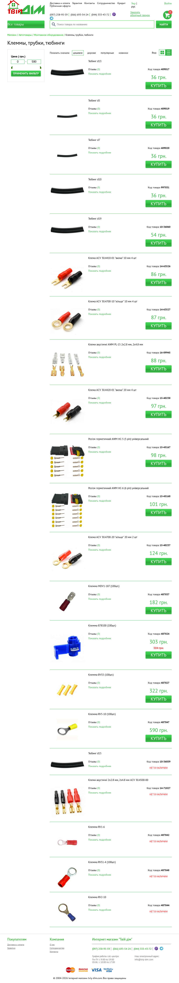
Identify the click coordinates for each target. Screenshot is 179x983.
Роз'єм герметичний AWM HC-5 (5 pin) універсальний (118, 439)
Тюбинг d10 (94, 179)
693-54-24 (79, 14)
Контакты (89, 3)
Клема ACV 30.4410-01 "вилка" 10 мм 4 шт (112, 258)
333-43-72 (100, 14)
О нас (52, 944)
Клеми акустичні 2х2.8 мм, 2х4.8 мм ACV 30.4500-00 (118, 780)
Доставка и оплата (60, 3)
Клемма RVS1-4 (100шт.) (102, 862)
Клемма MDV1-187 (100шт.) (103, 586)
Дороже (91, 52)
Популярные (107, 52)
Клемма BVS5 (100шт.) (101, 674)
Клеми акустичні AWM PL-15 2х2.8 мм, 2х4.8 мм (115, 344)
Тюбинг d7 (94, 140)
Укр (133, 3)
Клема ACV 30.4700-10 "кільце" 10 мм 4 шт (112, 301)
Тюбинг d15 (94, 753)
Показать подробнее (99, 73)
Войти (168, 3)
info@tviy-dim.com (144, 959)
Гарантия (77, 3)
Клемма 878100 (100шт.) (102, 625)
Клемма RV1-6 (96, 827)
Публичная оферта (60, 5)
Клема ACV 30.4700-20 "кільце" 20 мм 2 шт (112, 537)
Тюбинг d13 (94, 61)
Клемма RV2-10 (97, 897)
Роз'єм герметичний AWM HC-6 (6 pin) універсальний (118, 488)
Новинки (123, 52)
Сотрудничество (106, 3)
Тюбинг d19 (94, 218)
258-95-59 (59, 14)
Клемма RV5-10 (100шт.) (102, 714)
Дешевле (78, 52)
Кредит (121, 3)
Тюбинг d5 (94, 100)
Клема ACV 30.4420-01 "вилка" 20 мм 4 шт (112, 390)
